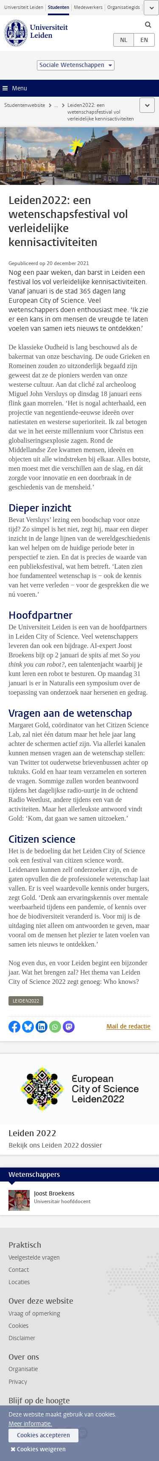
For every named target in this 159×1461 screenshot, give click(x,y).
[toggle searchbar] (148, 24)
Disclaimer (21, 1338)
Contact (18, 1270)
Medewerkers (88, 7)
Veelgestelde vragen (34, 1258)
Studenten (58, 7)
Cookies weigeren (41, 1449)
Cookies (18, 1326)
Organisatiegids (123, 7)
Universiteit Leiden (23, 7)
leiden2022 (26, 1001)
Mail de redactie (128, 1026)
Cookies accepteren (43, 1435)
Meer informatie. (30, 1424)
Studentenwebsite (24, 105)
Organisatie (23, 1369)
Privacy (17, 1382)
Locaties (19, 1282)
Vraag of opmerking (34, 1314)
